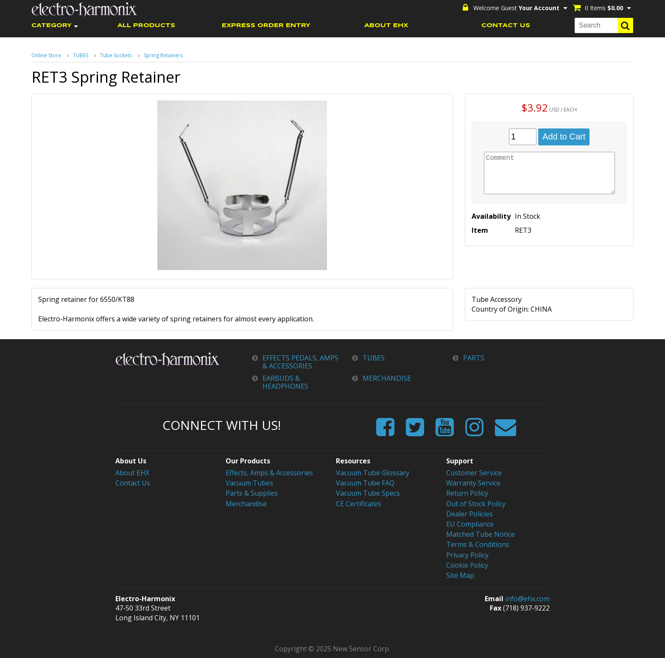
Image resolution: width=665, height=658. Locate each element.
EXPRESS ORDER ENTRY (266, 25)
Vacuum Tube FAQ (365, 483)
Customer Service (474, 472)
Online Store (46, 55)
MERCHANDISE (387, 378)
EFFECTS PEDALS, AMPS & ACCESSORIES (300, 362)
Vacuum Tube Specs (368, 493)
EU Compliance (470, 524)
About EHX (132, 472)
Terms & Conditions (477, 544)
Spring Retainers (163, 55)
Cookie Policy (467, 565)
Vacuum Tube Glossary (372, 472)
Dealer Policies (469, 514)
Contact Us (132, 483)
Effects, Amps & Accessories (269, 472)
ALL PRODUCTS (146, 25)
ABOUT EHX (386, 25)
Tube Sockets (116, 55)
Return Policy (467, 493)
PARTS (473, 358)
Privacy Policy (467, 555)
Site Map (460, 575)
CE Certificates (358, 503)
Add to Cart (563, 136)
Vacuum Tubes (249, 483)
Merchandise (246, 503)
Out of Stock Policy (476, 503)
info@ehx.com (527, 598)
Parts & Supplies (252, 493)
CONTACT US (505, 25)
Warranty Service (473, 483)
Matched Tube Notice (480, 534)
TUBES (80, 55)
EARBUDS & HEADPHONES (285, 382)
